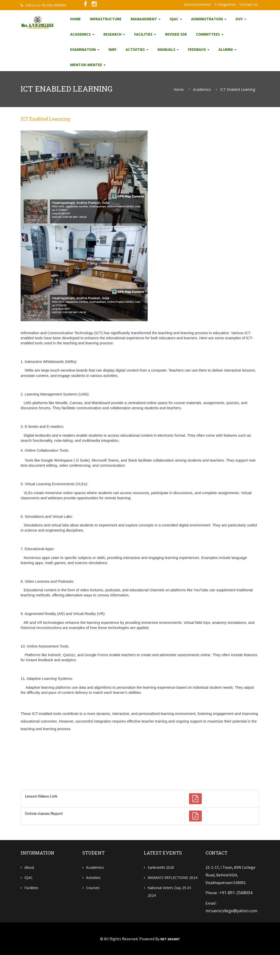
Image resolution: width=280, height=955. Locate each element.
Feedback (198, 49)
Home (75, 19)
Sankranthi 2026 (161, 867)
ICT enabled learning (237, 89)
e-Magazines (225, 4)
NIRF (112, 49)
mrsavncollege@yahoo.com (231, 910)
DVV (241, 19)
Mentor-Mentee (88, 64)
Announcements (197, 4)
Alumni (227, 49)
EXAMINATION (84, 49)
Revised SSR (176, 34)
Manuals (168, 49)
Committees (209, 34)
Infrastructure (105, 19)
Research (114, 34)
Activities (137, 49)
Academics (82, 34)
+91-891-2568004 (235, 892)
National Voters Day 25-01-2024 (170, 891)
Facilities (145, 34)
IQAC (176, 19)
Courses (93, 887)
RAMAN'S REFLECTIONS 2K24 (172, 877)
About (29, 867)
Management (146, 19)
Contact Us (249, 4)
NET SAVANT (170, 939)
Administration (208, 19)
